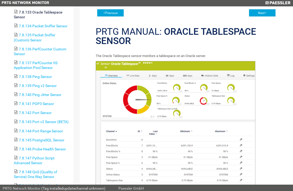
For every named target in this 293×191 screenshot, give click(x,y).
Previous (111, 13)
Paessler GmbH (131, 188)
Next (261, 13)
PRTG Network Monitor (22, 188)
